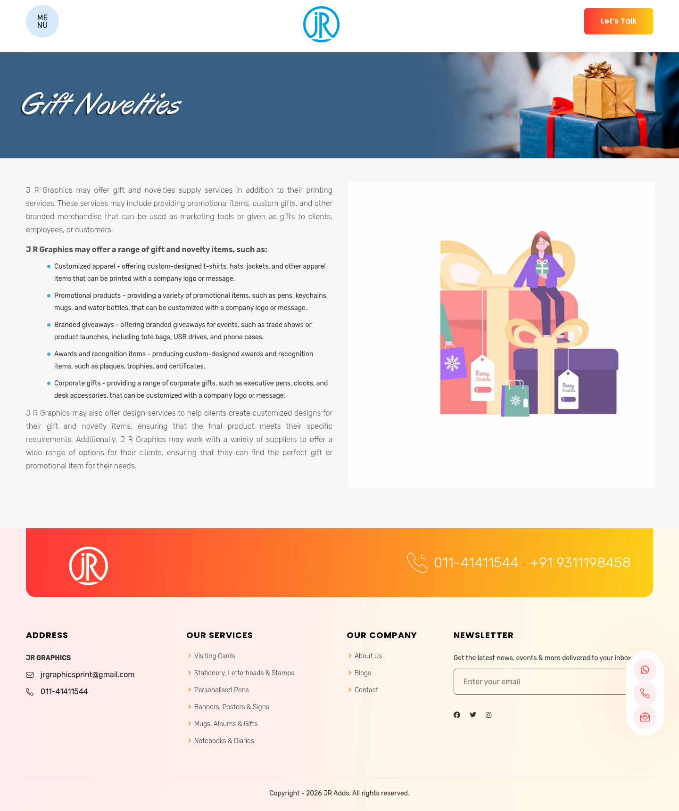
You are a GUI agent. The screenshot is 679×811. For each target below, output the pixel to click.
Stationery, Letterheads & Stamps (244, 673)
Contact (366, 690)
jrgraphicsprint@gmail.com (88, 674)
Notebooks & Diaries (224, 741)
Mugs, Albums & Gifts (225, 724)
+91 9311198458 (580, 563)
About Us (368, 656)
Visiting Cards (214, 656)
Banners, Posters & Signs (231, 707)
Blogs (363, 673)
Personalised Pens (221, 690)
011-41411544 (476, 563)
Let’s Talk (619, 21)
